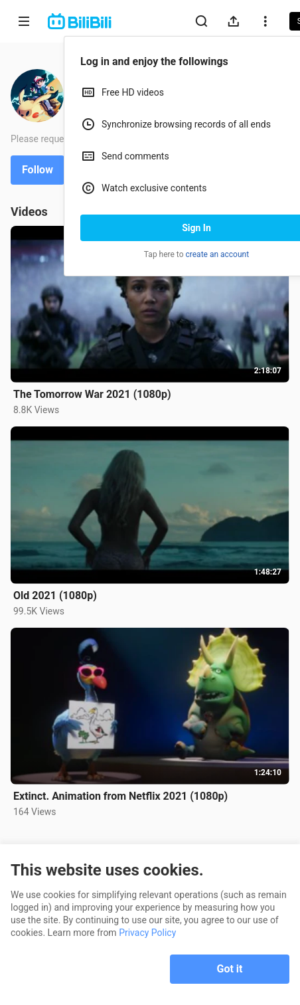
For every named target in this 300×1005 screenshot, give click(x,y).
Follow (37, 169)
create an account (218, 254)
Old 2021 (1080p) (55, 595)
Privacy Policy (147, 932)
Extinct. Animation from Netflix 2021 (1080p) (120, 796)
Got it (230, 968)
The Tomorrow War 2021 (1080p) (92, 394)
